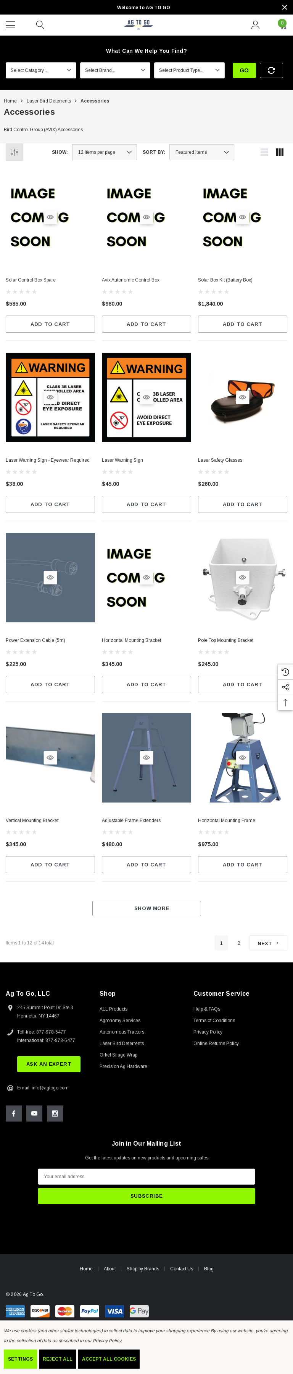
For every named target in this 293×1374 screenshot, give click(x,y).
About (110, 1271)
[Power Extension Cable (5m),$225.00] (50, 641)
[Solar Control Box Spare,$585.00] (50, 281)
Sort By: (154, 152)
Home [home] (86, 1271)
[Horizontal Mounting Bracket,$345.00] (146, 641)
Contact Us (181, 1271)
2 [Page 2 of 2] (239, 943)
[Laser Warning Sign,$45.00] (146, 461)
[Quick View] (50, 217)
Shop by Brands (143, 1271)
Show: (60, 152)
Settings (20, 1359)
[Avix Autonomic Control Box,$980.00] (146, 281)
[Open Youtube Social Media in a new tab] (34, 1116)
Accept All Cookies (109, 1359)
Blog (209, 1272)
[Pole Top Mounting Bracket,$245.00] (242, 642)
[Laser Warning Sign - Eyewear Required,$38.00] (50, 461)
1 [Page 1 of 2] (221, 943)
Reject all (57, 1359)
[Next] (268, 943)
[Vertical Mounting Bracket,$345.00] (50, 825)
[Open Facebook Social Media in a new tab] (14, 1116)
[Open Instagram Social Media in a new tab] (55, 1116)
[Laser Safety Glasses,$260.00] (242, 461)
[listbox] (201, 152)
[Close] (284, 7)
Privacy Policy (107, 1340)
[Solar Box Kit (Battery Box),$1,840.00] (242, 281)
